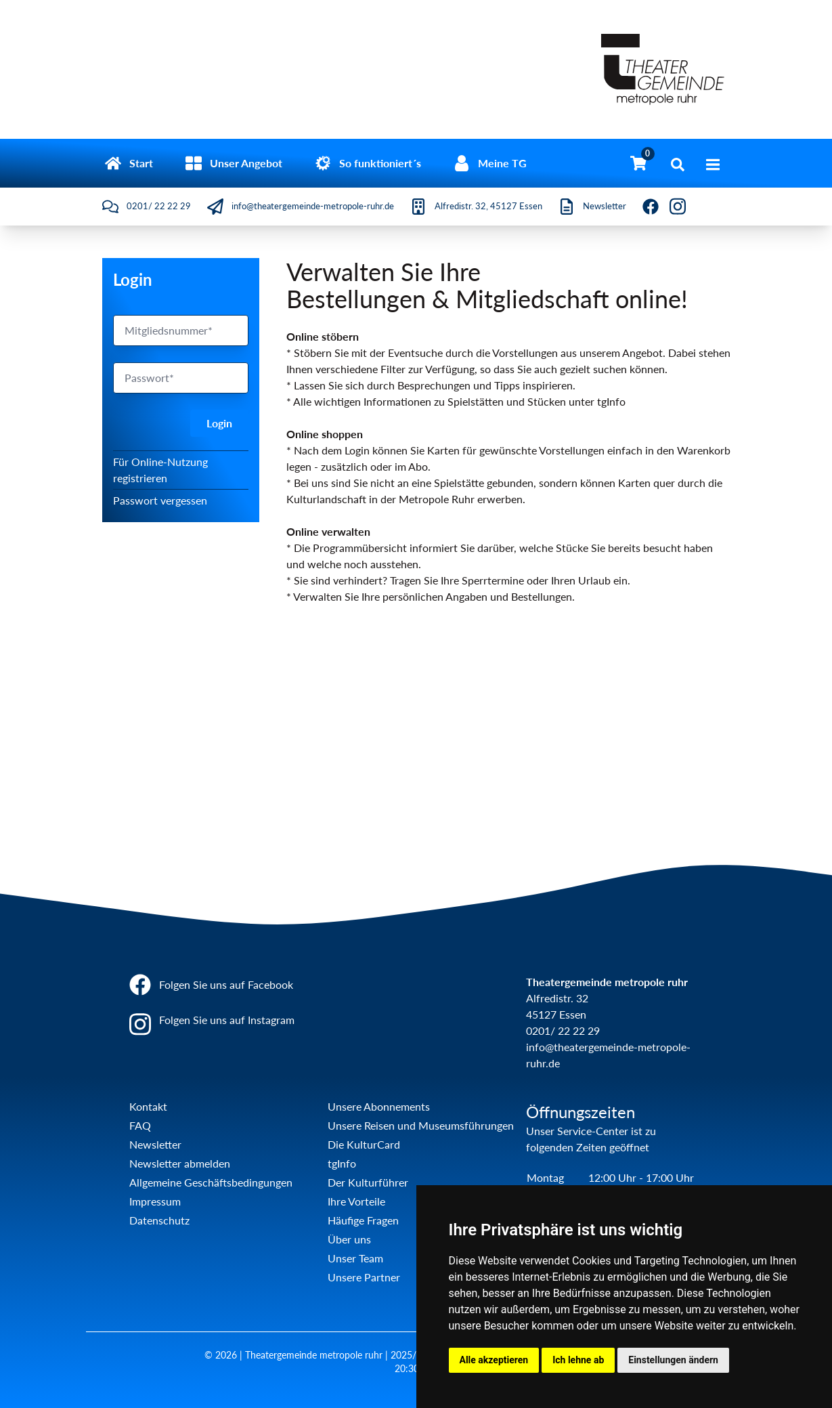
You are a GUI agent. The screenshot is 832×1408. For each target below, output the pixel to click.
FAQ (140, 1125)
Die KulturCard (364, 1144)
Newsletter (155, 1144)
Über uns (349, 1239)
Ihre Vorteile (356, 1201)
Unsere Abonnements (379, 1106)
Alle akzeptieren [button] (494, 1359)
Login (219, 423)
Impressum (155, 1201)
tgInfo (342, 1163)
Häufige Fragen (363, 1220)
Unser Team (355, 1258)
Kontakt (148, 1106)
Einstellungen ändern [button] (673, 1359)
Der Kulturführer (368, 1182)
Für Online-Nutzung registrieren (160, 469)
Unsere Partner (364, 1277)
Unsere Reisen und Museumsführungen (421, 1125)
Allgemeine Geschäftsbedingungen (210, 1182)
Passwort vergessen (160, 500)
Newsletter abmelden (179, 1163)
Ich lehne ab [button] (578, 1359)
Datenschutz (159, 1220)
